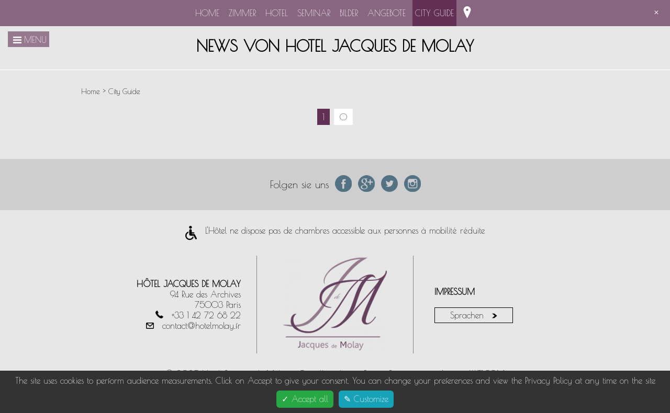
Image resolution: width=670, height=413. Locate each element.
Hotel (276, 13)
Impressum (454, 291)
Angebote (386, 13)
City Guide (434, 13)
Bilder (349, 13)
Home (207, 13)
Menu (28, 39)
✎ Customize (366, 399)
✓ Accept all (305, 399)
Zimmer (242, 13)
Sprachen (473, 315)
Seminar (313, 13)
